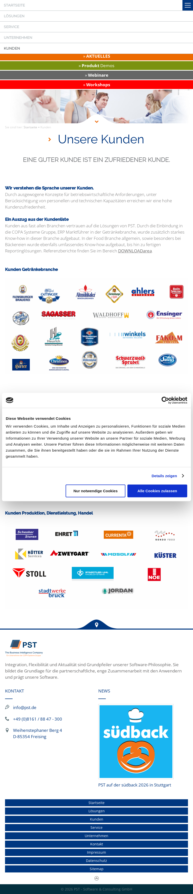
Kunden (12, 48)
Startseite (14, 5)
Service (11, 27)
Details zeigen (164, 476)
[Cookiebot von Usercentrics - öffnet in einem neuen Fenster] (165, 400)
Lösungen (14, 16)
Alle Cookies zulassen (157, 491)
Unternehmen (18, 37)
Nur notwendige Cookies (95, 491)
